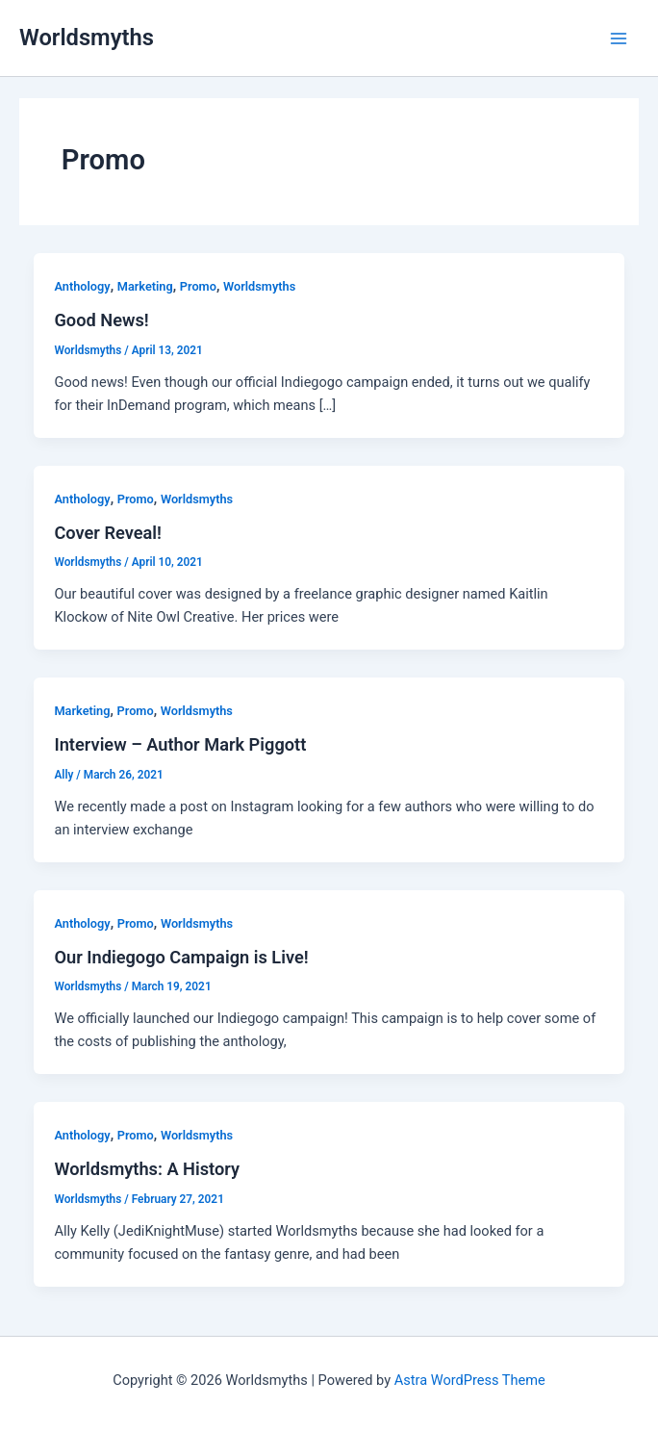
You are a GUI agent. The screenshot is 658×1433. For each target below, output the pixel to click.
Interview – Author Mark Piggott (180, 744)
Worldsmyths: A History (147, 1169)
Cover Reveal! (107, 533)
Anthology (82, 286)
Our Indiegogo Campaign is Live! (181, 957)
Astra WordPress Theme (469, 1380)
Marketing (145, 286)
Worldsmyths (86, 37)
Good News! (101, 320)
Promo (198, 286)
